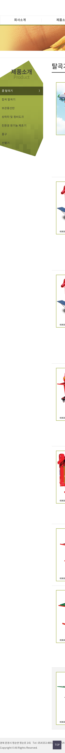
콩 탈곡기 (7, 90)
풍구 (4, 134)
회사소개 (20, 20)
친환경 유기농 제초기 (14, 125)
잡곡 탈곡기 (8, 99)
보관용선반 (8, 108)
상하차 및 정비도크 (13, 117)
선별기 (5, 143)
